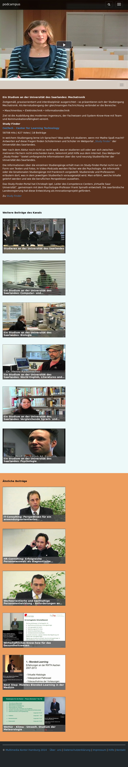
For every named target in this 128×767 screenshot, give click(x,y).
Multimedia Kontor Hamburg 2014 (26, 750)
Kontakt (120, 750)
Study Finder (14, 196)
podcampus (11, 4)
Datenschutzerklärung (77, 750)
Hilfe (111, 750)
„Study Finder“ (103, 141)
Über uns (55, 750)
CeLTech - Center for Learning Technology (31, 128)
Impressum (99, 750)
